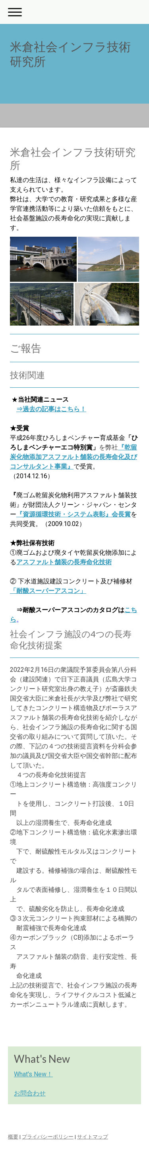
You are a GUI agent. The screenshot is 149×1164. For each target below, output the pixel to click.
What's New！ (33, 1074)
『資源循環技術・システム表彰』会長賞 (73, 514)
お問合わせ (30, 1093)
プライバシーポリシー (48, 1137)
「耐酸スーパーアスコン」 (48, 591)
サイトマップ (92, 1137)
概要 (13, 1137)
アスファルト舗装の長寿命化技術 (64, 562)
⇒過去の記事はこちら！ (51, 409)
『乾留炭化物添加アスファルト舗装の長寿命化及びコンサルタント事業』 (73, 457)
